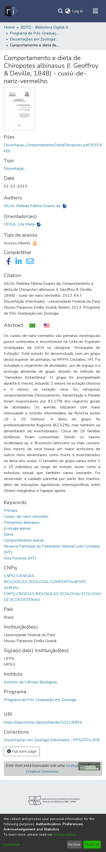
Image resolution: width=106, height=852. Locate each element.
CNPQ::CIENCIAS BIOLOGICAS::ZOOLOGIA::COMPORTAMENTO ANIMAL (45, 582)
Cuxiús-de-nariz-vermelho (26, 516)
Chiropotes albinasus (22, 522)
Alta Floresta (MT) (20, 558)
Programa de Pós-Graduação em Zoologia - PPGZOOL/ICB (35, 33)
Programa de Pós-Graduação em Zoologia (40, 700)
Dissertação (14, 168)
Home (9, 27)
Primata (10, 510)
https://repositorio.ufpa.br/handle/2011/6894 (43, 722)
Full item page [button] (22, 751)
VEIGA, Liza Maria (20, 224)
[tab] (32, 325)
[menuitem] (67, 11)
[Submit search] (60, 11)
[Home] (11, 11)
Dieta (8, 534)
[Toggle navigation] (95, 11)
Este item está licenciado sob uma (42, 768)
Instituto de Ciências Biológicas (30, 682)
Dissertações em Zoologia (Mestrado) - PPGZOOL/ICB (35, 39)
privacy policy (64, 834)
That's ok (92, 844)
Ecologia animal (17, 528)
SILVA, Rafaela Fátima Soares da (32, 206)
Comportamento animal (24, 540)
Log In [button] (77, 11)
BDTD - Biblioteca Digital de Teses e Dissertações (45, 27)
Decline (74, 844)
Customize (11, 844)
